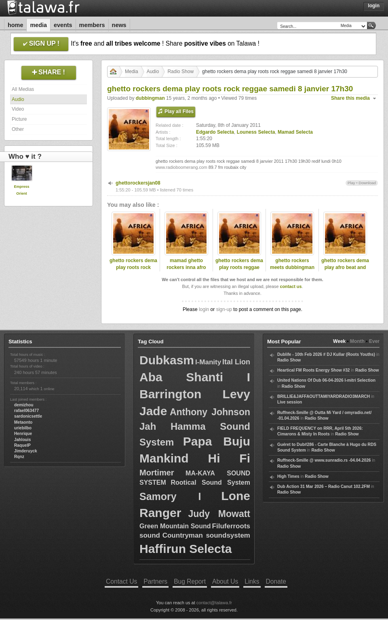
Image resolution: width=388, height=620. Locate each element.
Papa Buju (216, 441)
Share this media (350, 98)
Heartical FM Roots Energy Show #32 (313, 370)
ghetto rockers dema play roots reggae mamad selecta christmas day (239, 271)
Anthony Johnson (210, 412)
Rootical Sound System (210, 482)
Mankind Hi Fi (194, 458)
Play (351, 183)
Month (357, 341)
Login (374, 5)
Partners (155, 581)
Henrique (23, 433)
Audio (18, 99)
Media (38, 25)
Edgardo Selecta (215, 132)
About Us (225, 581)
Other (18, 129)
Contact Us (121, 581)
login (204, 309)
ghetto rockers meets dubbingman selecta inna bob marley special (292, 271)
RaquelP (22, 445)
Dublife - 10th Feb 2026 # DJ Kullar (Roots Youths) (326, 354)
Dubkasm (166, 360)
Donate (276, 581)
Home (15, 25)
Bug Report (190, 581)
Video (18, 109)
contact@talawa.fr (214, 602)
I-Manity (208, 362)
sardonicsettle (28, 416)
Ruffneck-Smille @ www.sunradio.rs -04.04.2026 (324, 460)
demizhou (24, 405)
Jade (153, 411)
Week (339, 341)
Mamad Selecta (295, 132)
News (119, 25)
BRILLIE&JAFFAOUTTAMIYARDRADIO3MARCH (323, 396)
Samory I (170, 496)
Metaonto (23, 422)
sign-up (224, 309)
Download (367, 183)
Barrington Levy (194, 394)
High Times (288, 476)
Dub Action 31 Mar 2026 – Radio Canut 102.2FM (323, 486)
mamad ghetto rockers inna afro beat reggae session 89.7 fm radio (186, 271)
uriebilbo (23, 428)
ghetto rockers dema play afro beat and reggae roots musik (345, 267)
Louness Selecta (256, 132)
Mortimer (156, 472)
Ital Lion (236, 362)
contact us (291, 286)
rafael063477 (26, 410)
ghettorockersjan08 (138, 183)
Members (92, 25)
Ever (374, 341)
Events (63, 25)
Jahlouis (22, 439)
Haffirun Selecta (185, 548)
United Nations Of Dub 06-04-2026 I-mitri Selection (326, 380)
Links (252, 581)
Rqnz (19, 456)
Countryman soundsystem (206, 535)
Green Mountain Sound (175, 526)
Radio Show (180, 71)
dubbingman (150, 98)
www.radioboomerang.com (181, 167)
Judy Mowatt (219, 514)
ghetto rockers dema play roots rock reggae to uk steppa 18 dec (133, 271)
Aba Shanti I (194, 377)
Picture (19, 119)
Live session (289, 402)
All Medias (23, 89)
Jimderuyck (25, 451)
